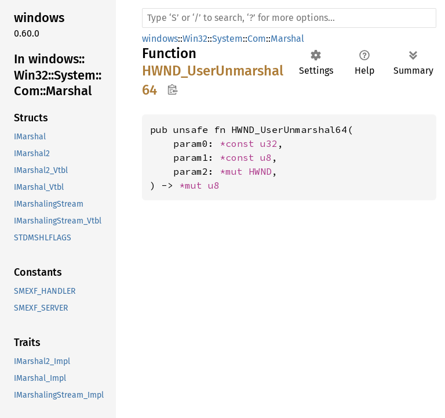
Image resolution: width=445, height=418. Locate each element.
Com (256, 38)
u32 (269, 143)
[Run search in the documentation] (289, 18)
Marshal (287, 38)
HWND (260, 171)
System (227, 38)
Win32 (195, 38)
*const (240, 143)
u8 (266, 157)
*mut (234, 171)
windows (160, 38)
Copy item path (172, 89)
